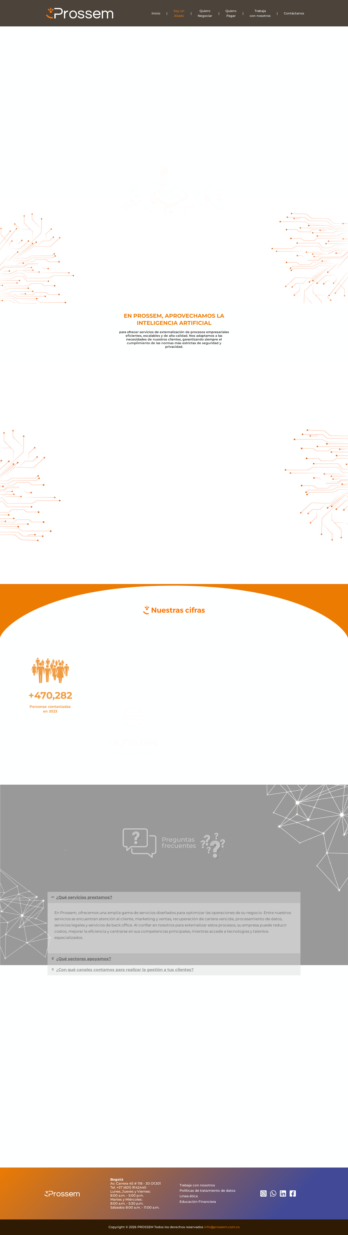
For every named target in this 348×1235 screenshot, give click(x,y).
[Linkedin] (283, 1193)
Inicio (156, 13)
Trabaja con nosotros (197, 1185)
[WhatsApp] (273, 1193)
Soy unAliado (179, 13)
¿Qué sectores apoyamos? (83, 996)
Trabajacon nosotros (260, 13)
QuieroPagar (230, 13)
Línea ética (189, 1196)
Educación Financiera (198, 1201)
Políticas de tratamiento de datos (207, 1190)
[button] (174, 934)
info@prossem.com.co (222, 1227)
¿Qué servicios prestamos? (84, 934)
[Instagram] (263, 1193)
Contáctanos (294, 13)
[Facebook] (292, 1193)
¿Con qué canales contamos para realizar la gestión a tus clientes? (125, 1007)
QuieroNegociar (205, 13)
